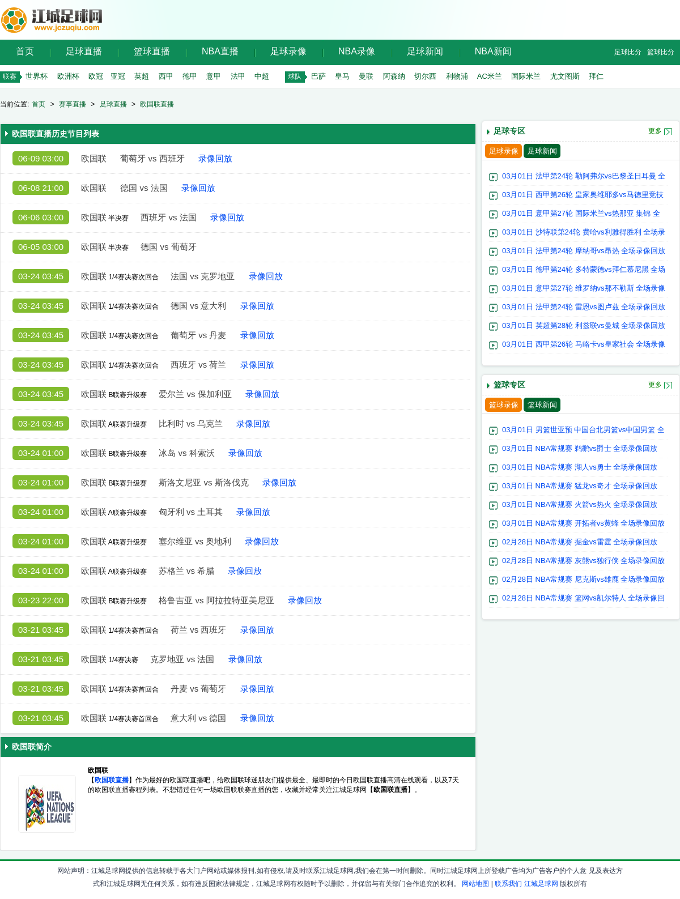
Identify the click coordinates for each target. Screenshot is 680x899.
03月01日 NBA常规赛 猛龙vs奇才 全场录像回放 (580, 486)
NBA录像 (356, 51)
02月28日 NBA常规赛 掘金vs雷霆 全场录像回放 (580, 542)
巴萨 (318, 76)
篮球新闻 (542, 404)
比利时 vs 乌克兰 (191, 423)
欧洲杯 (68, 76)
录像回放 (215, 158)
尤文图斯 (565, 76)
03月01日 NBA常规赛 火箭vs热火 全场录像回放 (580, 504)
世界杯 (37, 76)
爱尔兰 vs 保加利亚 (195, 394)
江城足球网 (541, 884)
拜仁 (596, 76)
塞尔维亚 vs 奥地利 (195, 541)
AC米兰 (489, 76)
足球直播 (84, 51)
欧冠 (95, 76)
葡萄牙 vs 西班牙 (152, 158)
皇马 (342, 76)
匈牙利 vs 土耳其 (191, 512)
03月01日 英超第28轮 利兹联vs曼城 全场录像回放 (583, 325)
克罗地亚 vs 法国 (182, 659)
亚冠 (117, 76)
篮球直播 (152, 51)
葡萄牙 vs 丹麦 (198, 335)
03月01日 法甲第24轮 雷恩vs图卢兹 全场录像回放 (583, 306)
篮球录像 (503, 404)
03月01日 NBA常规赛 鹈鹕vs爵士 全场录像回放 (580, 448)
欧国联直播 (157, 104)
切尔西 (425, 76)
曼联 (366, 76)
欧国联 (94, 158)
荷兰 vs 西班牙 (198, 629)
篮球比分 (660, 52)
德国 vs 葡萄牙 (168, 247)
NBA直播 (220, 51)
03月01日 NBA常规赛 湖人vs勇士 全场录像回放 (580, 467)
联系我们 (508, 884)
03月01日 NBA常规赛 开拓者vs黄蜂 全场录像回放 (583, 523)
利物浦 (457, 76)
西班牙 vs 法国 (168, 217)
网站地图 (475, 884)
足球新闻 (425, 51)
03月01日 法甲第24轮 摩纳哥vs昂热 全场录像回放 (583, 250)
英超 (141, 76)
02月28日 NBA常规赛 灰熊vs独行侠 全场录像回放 (583, 560)
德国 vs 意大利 (198, 305)
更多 (655, 131)
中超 (261, 76)
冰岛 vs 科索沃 (186, 453)
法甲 (238, 76)
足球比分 (627, 52)
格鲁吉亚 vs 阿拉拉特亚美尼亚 (216, 600)
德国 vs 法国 (143, 188)
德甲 (189, 76)
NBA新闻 (493, 51)
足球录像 (288, 51)
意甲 (213, 76)
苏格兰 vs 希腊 (186, 571)
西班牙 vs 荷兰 (198, 364)
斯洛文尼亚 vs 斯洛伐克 (203, 482)
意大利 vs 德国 (198, 718)
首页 (25, 51)
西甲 (166, 76)
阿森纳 (394, 76)
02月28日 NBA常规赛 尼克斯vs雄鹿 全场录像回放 (583, 579)
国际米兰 (526, 76)
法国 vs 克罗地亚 (203, 276)
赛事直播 (72, 104)
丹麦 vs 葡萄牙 (198, 688)
